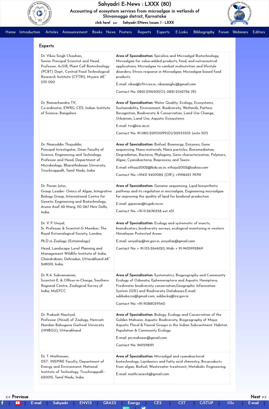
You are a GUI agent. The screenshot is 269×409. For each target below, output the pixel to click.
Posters (125, 32)
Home (10, 32)
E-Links (181, 32)
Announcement (75, 32)
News (111, 32)
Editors (259, 32)
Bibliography (204, 32)
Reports (144, 32)
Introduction (29, 32)
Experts (163, 32)
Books (97, 32)
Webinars (240, 32)
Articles (51, 32)
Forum (223, 32)
